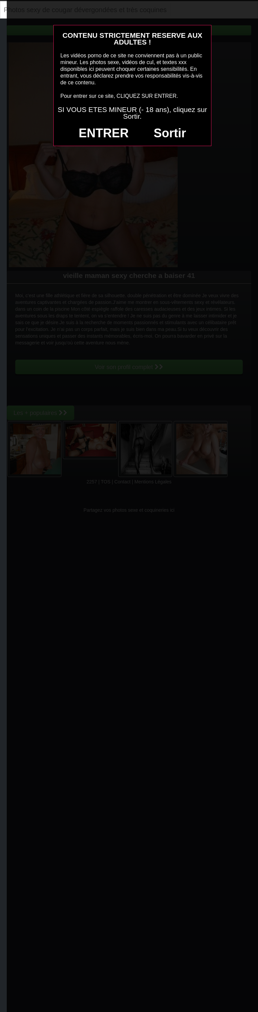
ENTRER (104, 133)
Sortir (170, 133)
